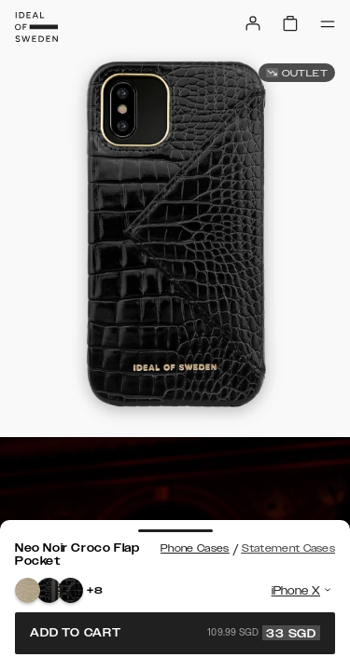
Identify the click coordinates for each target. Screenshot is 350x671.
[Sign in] (253, 23)
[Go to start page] (36, 27)
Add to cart (175, 632)
